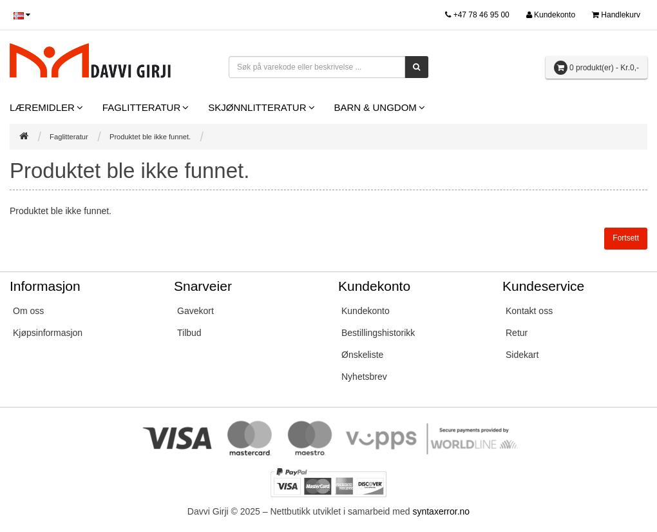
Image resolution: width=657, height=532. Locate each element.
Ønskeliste (362, 355)
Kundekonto (365, 311)
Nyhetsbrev (364, 376)
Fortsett (626, 237)
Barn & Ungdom (375, 107)
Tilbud (189, 333)
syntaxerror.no (441, 511)
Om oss (28, 311)
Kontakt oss (529, 311)
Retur (517, 333)
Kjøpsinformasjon (47, 333)
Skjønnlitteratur (257, 107)
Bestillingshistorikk (378, 333)
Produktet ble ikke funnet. (150, 137)
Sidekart (522, 355)
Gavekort (195, 311)
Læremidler (42, 107)
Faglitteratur (141, 107)
